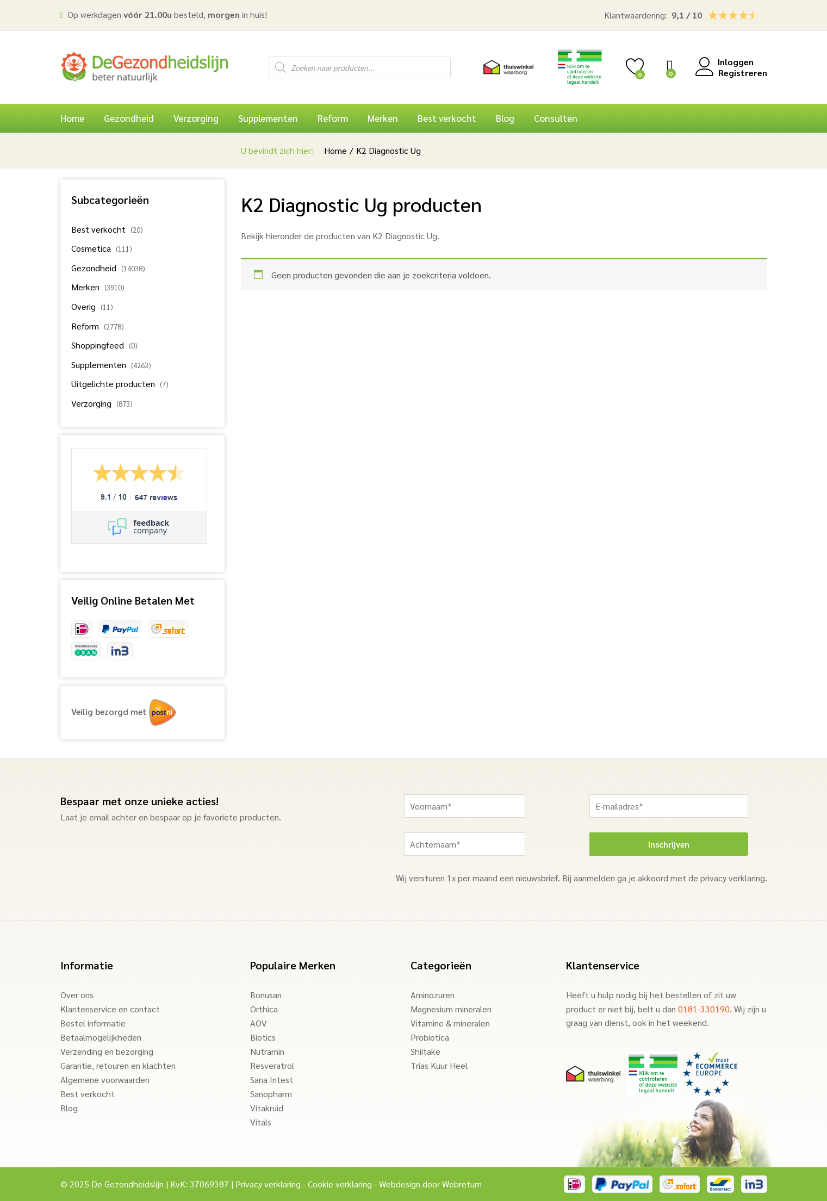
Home (72, 118)
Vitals (260, 1122)
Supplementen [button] (268, 118)
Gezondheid (93, 267)
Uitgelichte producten (113, 383)
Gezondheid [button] (129, 118)
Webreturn (462, 1184)
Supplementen (98, 364)
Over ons (77, 994)
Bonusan (266, 994)
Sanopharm (271, 1093)
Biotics (263, 1037)
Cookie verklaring (340, 1184)
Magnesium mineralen (451, 1009)
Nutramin (267, 1051)
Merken (85, 287)
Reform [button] (333, 118)
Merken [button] (383, 118)
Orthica (264, 1009)
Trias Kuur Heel (439, 1065)
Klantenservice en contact (110, 1009)
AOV (258, 1023)
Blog (505, 118)
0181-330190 (704, 1009)
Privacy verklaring (268, 1184)
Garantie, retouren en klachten (118, 1065)
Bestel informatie (93, 1023)
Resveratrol (272, 1065)
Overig (83, 306)
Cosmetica (91, 248)
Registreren (742, 72)
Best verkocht (447, 118)
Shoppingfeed (97, 345)
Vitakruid (266, 1107)
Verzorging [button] (196, 118)
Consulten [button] (555, 118)
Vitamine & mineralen (450, 1023)
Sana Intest (271, 1079)
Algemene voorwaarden (105, 1079)
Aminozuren (433, 994)
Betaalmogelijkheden (100, 1037)
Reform (85, 326)
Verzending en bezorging (106, 1051)
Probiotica (430, 1037)
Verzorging (91, 403)
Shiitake (425, 1051)
